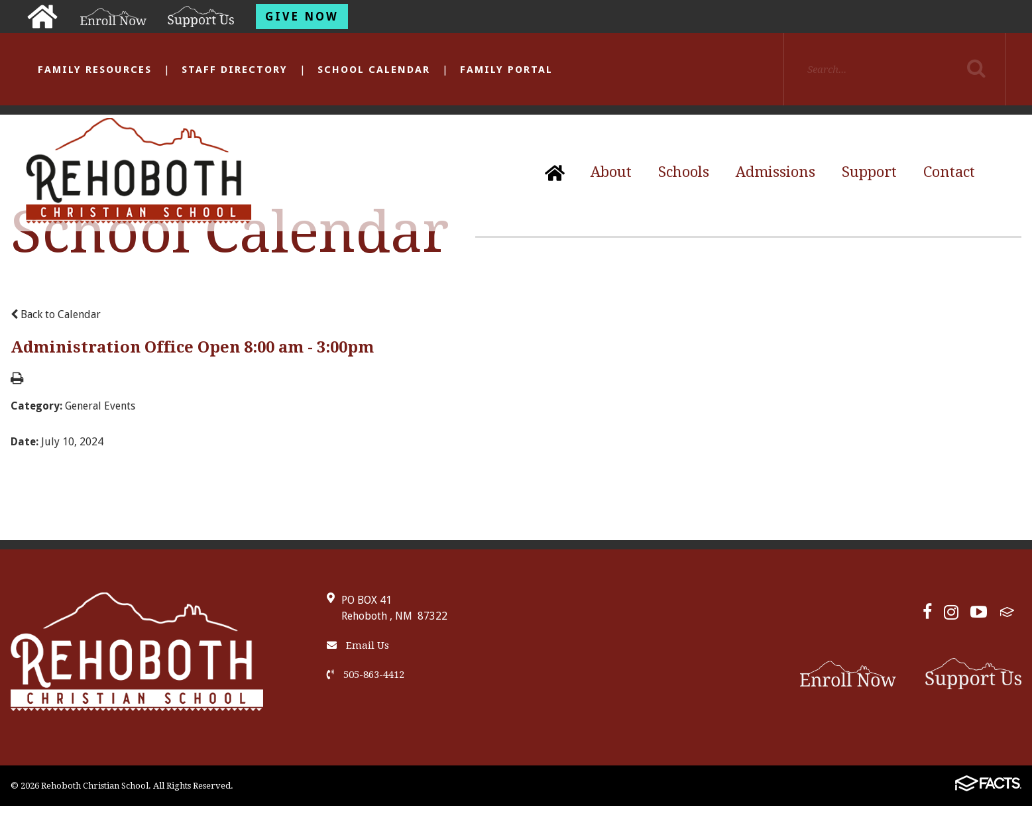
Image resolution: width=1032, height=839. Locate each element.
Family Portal (506, 70)
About (611, 172)
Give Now (302, 16)
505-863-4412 (365, 675)
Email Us (358, 645)
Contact (949, 172)
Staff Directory (235, 70)
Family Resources (95, 70)
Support (869, 172)
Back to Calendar (56, 314)
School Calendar (373, 70)
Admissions (775, 172)
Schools (683, 172)
